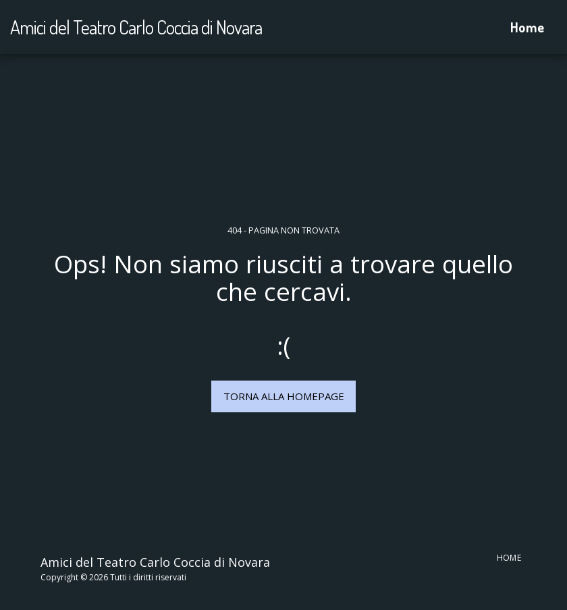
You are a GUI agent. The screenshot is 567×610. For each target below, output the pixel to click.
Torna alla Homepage (283, 396)
